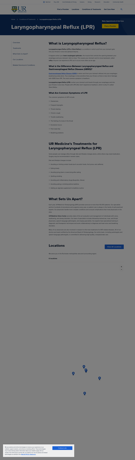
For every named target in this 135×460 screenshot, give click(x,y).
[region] (38, 450)
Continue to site (62, 448)
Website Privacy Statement (28, 454)
